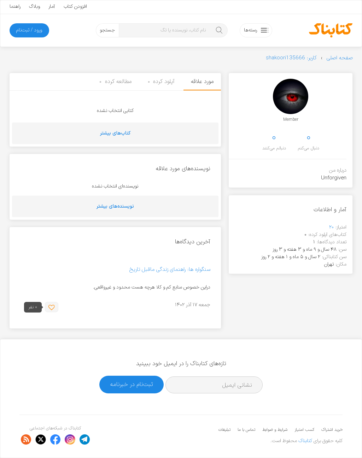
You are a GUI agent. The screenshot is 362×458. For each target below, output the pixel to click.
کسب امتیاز (304, 430)
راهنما (15, 6)
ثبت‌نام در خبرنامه (131, 384)
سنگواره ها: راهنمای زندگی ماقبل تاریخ (169, 270)
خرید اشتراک (332, 430)
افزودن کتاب (75, 6)
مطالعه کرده (115, 81)
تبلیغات (224, 430)
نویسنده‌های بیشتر (115, 206)
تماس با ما (246, 430)
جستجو (107, 30)
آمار (51, 6)
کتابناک (305, 441)
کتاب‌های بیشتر (115, 133)
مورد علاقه (202, 81)
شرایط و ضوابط (274, 430)
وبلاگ (34, 6)
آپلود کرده (161, 81)
